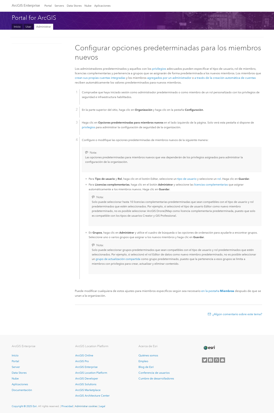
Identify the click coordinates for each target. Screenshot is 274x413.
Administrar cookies (86, 406)
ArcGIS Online (84, 355)
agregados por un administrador (169, 77)
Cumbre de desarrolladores (156, 378)
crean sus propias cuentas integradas (100, 77)
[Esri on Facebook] (210, 360)
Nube (87, 5)
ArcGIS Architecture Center (92, 395)
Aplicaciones (102, 5)
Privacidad (67, 406)
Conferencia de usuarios (154, 372)
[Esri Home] (209, 347)
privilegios (159, 68)
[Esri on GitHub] (216, 360)
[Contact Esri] (222, 360)
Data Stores (74, 5)
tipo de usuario (187, 178)
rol (219, 178)
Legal (102, 406)
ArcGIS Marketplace (88, 390)
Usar (28, 26)
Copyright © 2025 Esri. (24, 406)
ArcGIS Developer (86, 378)
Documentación (22, 390)
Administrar (43, 26)
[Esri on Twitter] (204, 360)
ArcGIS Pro (82, 361)
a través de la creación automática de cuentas (225, 77)
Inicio (17, 26)
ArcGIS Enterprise (26, 5)
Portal (48, 5)
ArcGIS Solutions (85, 384)
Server (16, 367)
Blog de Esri (146, 367)
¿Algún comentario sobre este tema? (237, 314)
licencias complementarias (211, 184)
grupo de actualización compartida (118, 259)
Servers (59, 5)
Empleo (143, 361)
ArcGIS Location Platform (91, 372)
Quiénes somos (148, 355)
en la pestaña (217, 291)
